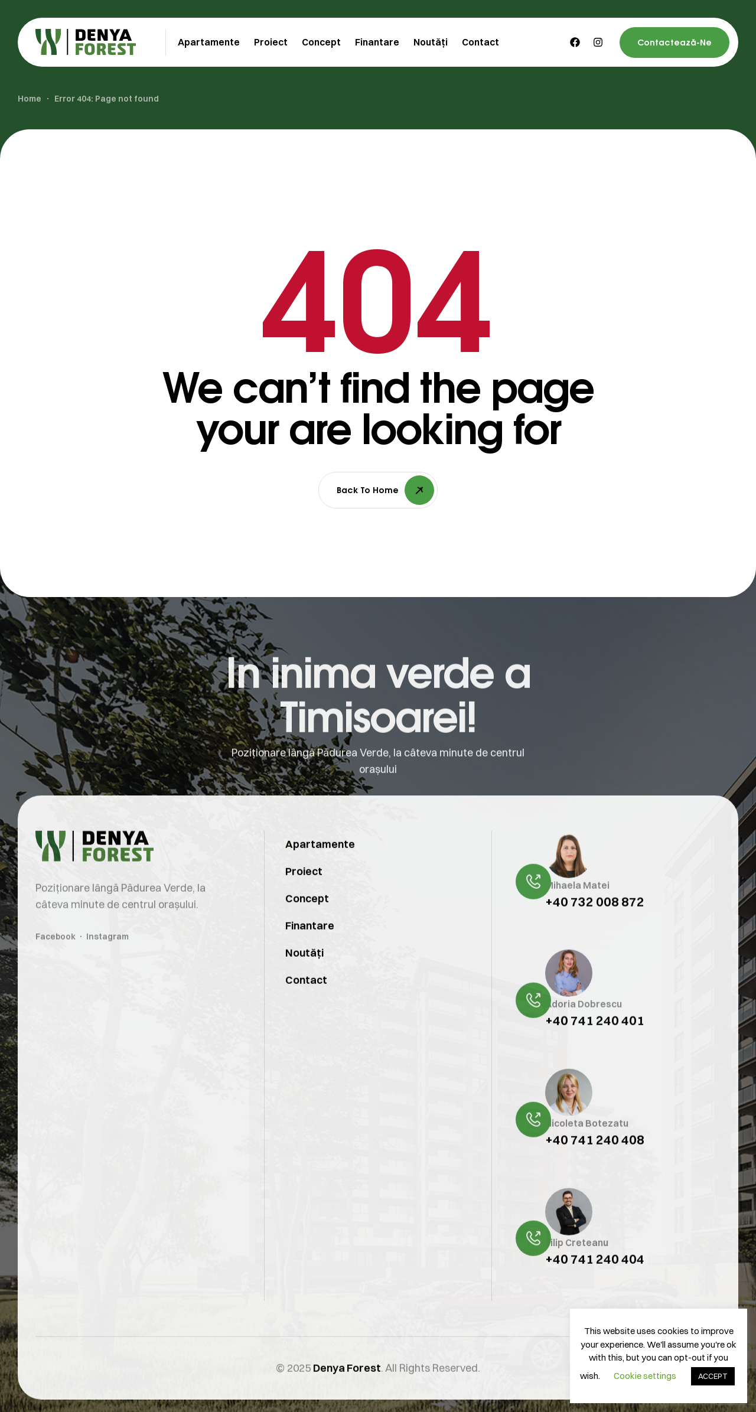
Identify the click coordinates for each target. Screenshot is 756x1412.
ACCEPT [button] (713, 1376)
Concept (307, 923)
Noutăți (304, 977)
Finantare (309, 950)
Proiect (303, 896)
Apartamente (320, 869)
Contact (306, 1005)
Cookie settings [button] (645, 1375)
